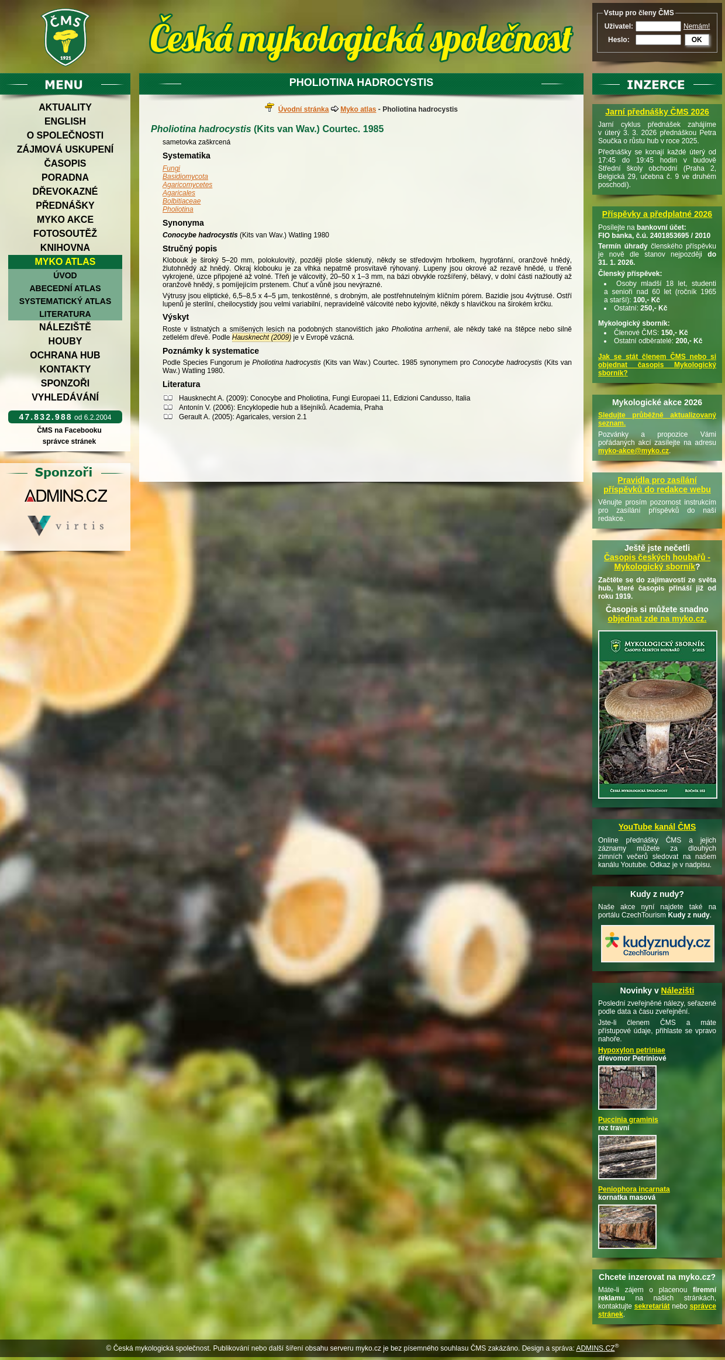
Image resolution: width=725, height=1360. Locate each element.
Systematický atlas (65, 301)
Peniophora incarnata (634, 1189)
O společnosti (65, 135)
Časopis (65, 163)
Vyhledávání (65, 397)
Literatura (65, 314)
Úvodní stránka (303, 109)
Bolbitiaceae (182, 201)
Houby (65, 341)
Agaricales (179, 193)
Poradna (65, 177)
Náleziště (65, 327)
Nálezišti (678, 990)
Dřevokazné (65, 191)
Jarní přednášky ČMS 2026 (657, 111)
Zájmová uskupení (65, 149)
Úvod (65, 275)
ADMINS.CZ (595, 1348)
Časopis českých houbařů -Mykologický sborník (657, 562)
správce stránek (69, 441)
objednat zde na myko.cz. (657, 618)
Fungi (171, 168)
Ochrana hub (65, 355)
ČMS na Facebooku (69, 430)
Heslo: (619, 40)
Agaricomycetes (187, 185)
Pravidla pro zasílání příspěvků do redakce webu (657, 484)
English (65, 121)
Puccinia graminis (628, 1120)
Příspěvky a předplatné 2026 (657, 214)
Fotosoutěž (65, 234)
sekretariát (652, 1306)
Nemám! (696, 26)
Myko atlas (65, 262)
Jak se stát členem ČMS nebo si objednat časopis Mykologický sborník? (657, 365)
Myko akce (65, 220)
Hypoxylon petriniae (631, 1050)
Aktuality (65, 107)
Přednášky (65, 205)
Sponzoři (65, 383)
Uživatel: (619, 26)
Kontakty (65, 369)
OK (697, 40)
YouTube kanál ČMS (657, 826)
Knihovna (65, 248)
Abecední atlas (65, 288)
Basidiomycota (185, 176)
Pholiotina (178, 209)
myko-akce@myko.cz (633, 451)
